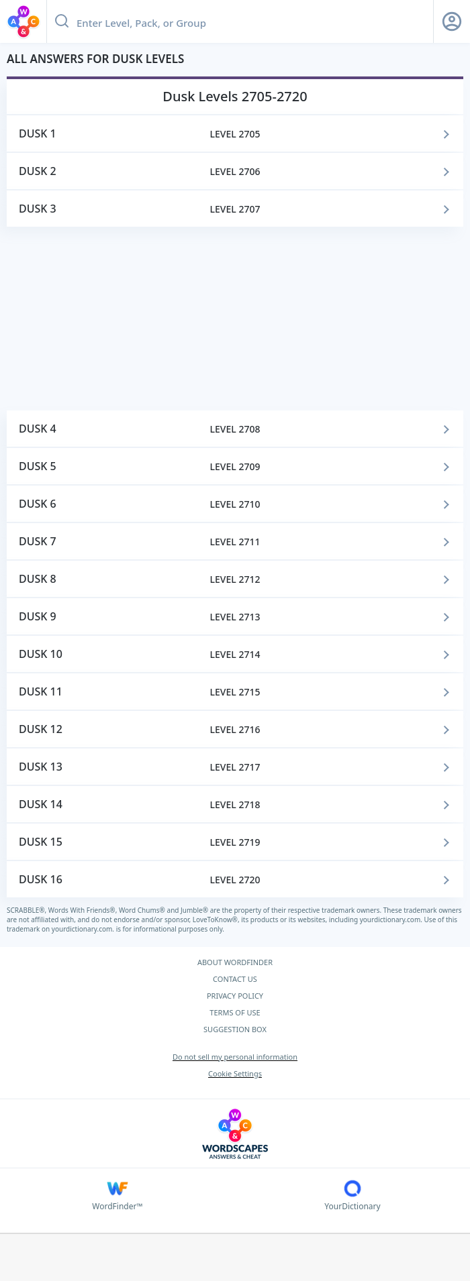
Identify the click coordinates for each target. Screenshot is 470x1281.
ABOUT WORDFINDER (235, 962)
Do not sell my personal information (235, 1057)
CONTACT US (235, 979)
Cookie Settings (235, 1073)
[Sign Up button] (452, 21)
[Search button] (62, 21)
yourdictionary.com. (392, 919)
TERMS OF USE (234, 1012)
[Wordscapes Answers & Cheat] (235, 1133)
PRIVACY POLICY (235, 996)
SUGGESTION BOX (235, 1029)
